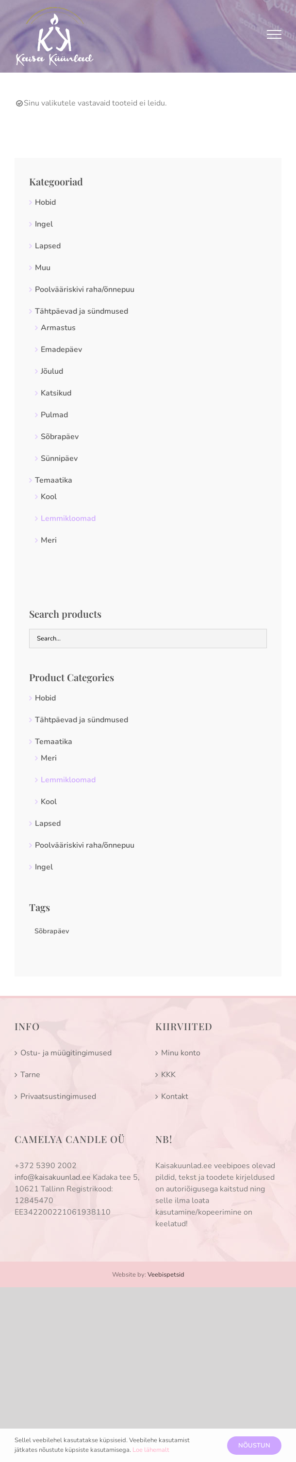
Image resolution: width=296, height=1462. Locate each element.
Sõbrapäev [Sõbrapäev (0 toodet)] (51, 931)
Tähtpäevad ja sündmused (81, 311)
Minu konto (180, 1053)
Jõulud (52, 371)
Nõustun (254, 1445)
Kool (49, 496)
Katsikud (56, 393)
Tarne (30, 1074)
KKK (168, 1074)
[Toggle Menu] (274, 34)
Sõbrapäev (60, 436)
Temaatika (53, 480)
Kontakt (174, 1096)
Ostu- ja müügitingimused (66, 1053)
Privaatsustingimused (58, 1096)
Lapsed (48, 246)
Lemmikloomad (68, 518)
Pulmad (54, 415)
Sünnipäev (59, 458)
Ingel (44, 224)
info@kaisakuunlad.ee (53, 1177)
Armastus (58, 327)
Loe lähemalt (150, 1450)
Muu (42, 267)
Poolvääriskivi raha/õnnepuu (84, 289)
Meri (49, 540)
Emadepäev (61, 349)
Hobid (45, 202)
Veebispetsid (166, 1274)
